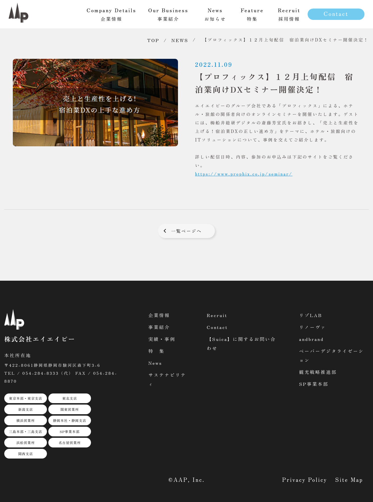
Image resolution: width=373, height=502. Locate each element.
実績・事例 (161, 339)
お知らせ (215, 14)
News (155, 362)
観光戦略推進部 (318, 371)
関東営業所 (69, 409)
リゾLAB (310, 315)
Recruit (217, 315)
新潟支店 (25, 409)
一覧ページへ (186, 231)
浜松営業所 (25, 442)
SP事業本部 (70, 431)
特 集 (156, 350)
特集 (252, 14)
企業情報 (159, 315)
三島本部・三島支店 (25, 431)
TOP (153, 40)
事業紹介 (159, 327)
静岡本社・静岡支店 (69, 420)
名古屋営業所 (70, 442)
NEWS (179, 40)
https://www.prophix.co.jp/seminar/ (244, 174)
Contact (336, 13)
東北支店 (69, 398)
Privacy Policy (304, 479)
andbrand (311, 339)
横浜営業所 (25, 420)
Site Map (349, 479)
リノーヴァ (312, 327)
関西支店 (25, 453)
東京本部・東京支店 (25, 398)
